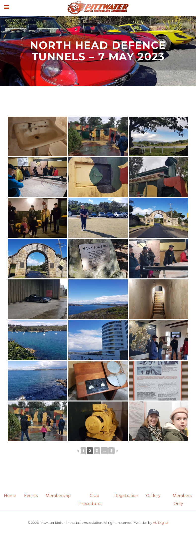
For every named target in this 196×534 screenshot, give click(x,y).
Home (10, 495)
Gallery (153, 495)
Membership (58, 495)
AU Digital (160, 523)
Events (31, 495)
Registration (126, 495)
